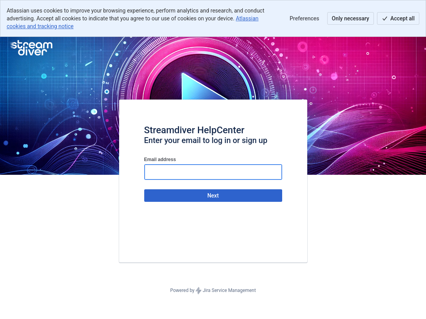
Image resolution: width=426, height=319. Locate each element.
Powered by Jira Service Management (213, 291)
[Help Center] (30, 48)
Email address (160, 159)
